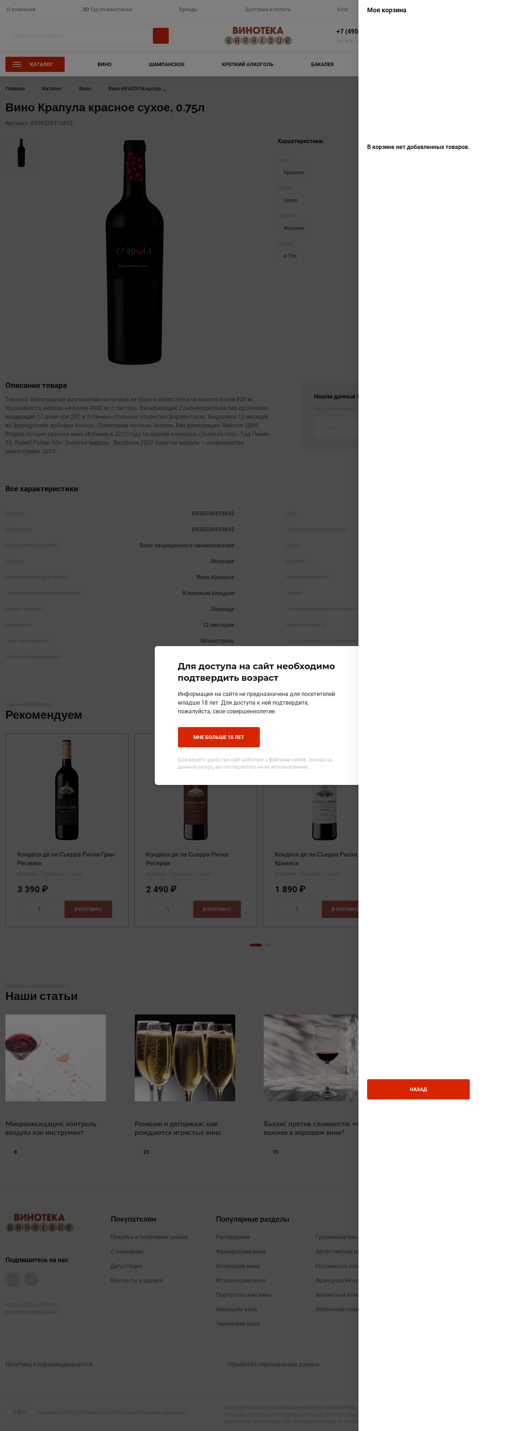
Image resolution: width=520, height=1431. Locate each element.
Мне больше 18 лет (208, 737)
